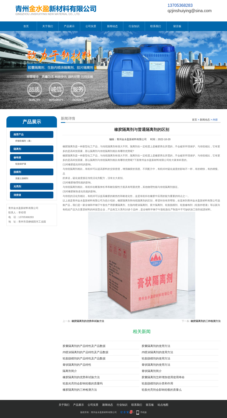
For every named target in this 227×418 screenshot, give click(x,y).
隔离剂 (17, 148)
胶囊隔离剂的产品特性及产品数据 (84, 345)
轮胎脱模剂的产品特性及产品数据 (84, 358)
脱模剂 (17, 172)
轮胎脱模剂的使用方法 (156, 358)
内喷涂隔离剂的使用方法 (157, 352)
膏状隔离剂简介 (152, 370)
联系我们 (155, 26)
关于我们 (47, 26)
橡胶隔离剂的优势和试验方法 (88, 321)
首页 (26, 26)
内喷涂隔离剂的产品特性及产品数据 (85, 352)
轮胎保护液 (20, 164)
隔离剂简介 (70, 370)
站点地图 (163, 404)
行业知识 (134, 26)
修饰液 (17, 157)
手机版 (143, 412)
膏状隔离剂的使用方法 (156, 364)
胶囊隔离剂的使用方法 (156, 345)
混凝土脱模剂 (21, 178)
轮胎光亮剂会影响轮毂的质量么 (162, 389)
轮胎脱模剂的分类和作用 (157, 383)
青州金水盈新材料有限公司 (132, 139)
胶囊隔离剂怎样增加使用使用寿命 (163, 377)
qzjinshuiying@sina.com (190, 10)
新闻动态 (112, 26)
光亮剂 (17, 186)
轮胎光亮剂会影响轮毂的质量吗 (83, 383)
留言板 (177, 26)
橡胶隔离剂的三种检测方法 (206, 321)
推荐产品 (19, 134)
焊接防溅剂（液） (23, 141)
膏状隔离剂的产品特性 (77, 364)
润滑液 (17, 195)
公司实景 (90, 26)
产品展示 (69, 26)
